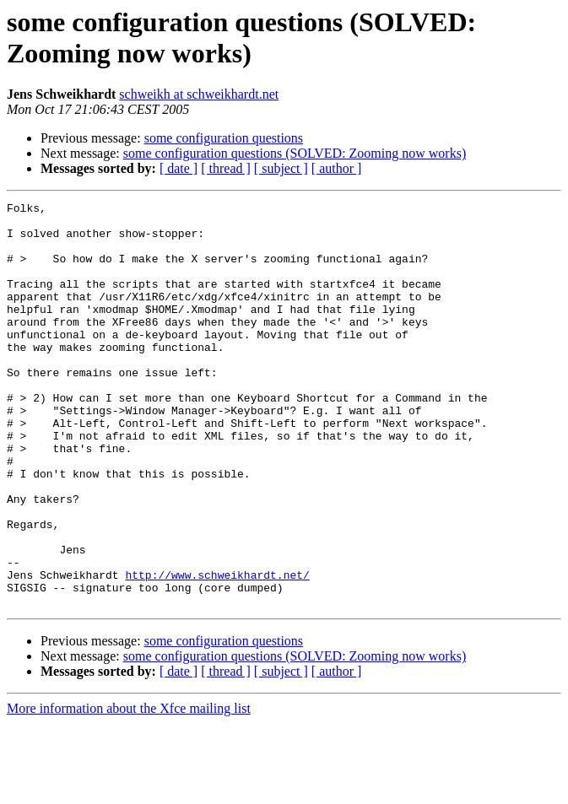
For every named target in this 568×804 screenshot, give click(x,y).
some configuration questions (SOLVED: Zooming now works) (294, 153)
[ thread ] (226, 168)
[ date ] (178, 168)
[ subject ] (281, 168)
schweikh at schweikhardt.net (199, 94)
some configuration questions (223, 138)
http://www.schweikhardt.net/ (217, 650)
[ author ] (336, 168)
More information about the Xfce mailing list (129, 789)
